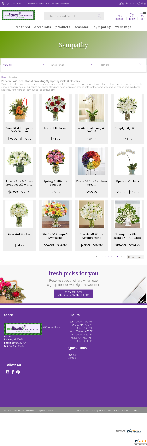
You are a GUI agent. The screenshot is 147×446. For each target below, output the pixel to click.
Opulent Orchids (127, 180)
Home (3, 76)
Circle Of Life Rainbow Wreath (91, 182)
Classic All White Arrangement (91, 235)
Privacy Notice (98, 361)
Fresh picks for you (74, 278)
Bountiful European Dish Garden (19, 129)
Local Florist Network (118, 361)
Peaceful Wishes (19, 234)
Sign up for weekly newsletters (74, 293)
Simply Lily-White (127, 127)
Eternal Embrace (55, 127)
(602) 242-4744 (14, 3)
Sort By (105, 64)
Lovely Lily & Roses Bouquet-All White (19, 182)
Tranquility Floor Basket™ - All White (127, 235)
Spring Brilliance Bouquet (56, 182)
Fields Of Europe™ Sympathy (55, 235)
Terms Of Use (81, 361)
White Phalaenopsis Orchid (91, 129)
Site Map (135, 361)
